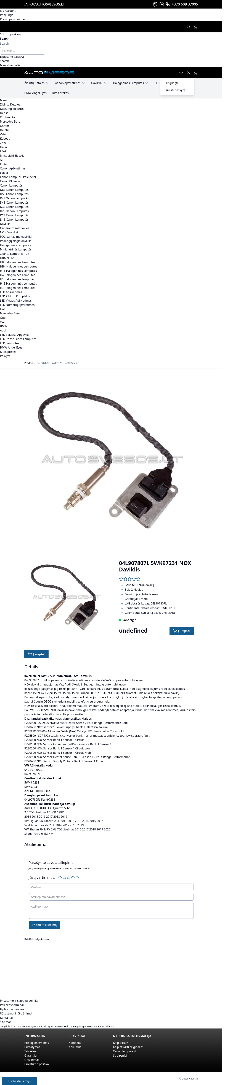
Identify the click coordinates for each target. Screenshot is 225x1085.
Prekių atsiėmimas (36, 1043)
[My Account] (188, 72)
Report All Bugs (106, 1026)
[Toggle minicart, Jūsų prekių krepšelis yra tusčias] (195, 26)
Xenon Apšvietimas (70, 83)
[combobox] (22, 51)
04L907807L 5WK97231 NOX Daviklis (58, 363)
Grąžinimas (31, 1060)
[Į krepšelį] (182, 631)
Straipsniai (120, 1055)
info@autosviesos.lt (44, 4)
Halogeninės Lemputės (131, 83)
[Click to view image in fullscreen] (111, 460)
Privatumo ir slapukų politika (19, 1001)
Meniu (4, 100)
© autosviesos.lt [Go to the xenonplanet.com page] (188, 1078)
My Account (8, 11)
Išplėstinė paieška (12, 57)
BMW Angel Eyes (35, 93)
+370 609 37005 (182, 4)
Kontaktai (6, 1018)
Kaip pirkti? (120, 1043)
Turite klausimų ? (19, 1081)
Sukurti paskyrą (10, 34)
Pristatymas (32, 1047)
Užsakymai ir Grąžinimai (16, 1013)
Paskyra (5, 356)
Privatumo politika (36, 1064)
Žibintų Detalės (36, 83)
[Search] (4, 61)
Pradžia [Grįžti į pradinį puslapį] (28, 363)
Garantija (30, 1055)
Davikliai (99, 83)
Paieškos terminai (12, 1005)
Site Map (6, 1022)
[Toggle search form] (188, 26)
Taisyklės (30, 1051)
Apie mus (75, 1047)
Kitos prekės (60, 93)
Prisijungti (7, 15)
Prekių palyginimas (12, 19)
